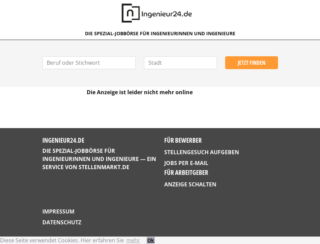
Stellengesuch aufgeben (201, 152)
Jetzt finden (251, 62)
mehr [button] (133, 240)
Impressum (58, 211)
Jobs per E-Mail (186, 163)
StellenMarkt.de (104, 167)
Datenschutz (61, 222)
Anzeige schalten (190, 184)
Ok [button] (150, 240)
